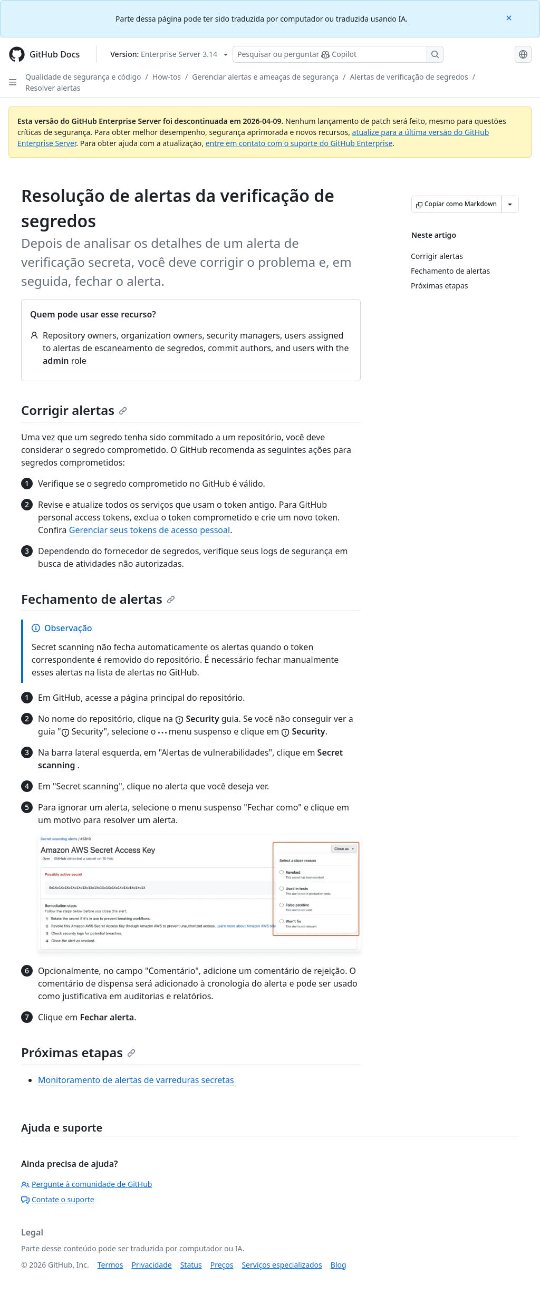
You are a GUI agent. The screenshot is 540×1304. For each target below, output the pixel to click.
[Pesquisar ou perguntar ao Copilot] (338, 54)
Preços (222, 1265)
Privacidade (152, 1265)
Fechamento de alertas (98, 598)
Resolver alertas (53, 88)
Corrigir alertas (74, 410)
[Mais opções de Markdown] (510, 204)
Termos (110, 1265)
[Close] (510, 17)
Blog (338, 1265)
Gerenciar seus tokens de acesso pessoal (149, 530)
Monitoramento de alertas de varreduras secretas (136, 1080)
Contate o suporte (57, 1199)
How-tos (166, 77)
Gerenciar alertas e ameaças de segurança (265, 77)
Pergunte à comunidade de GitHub (86, 1184)
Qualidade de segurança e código (83, 77)
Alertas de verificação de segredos (409, 77)
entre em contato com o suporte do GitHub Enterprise (299, 143)
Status (191, 1265)
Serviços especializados (282, 1265)
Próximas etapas (78, 1052)
